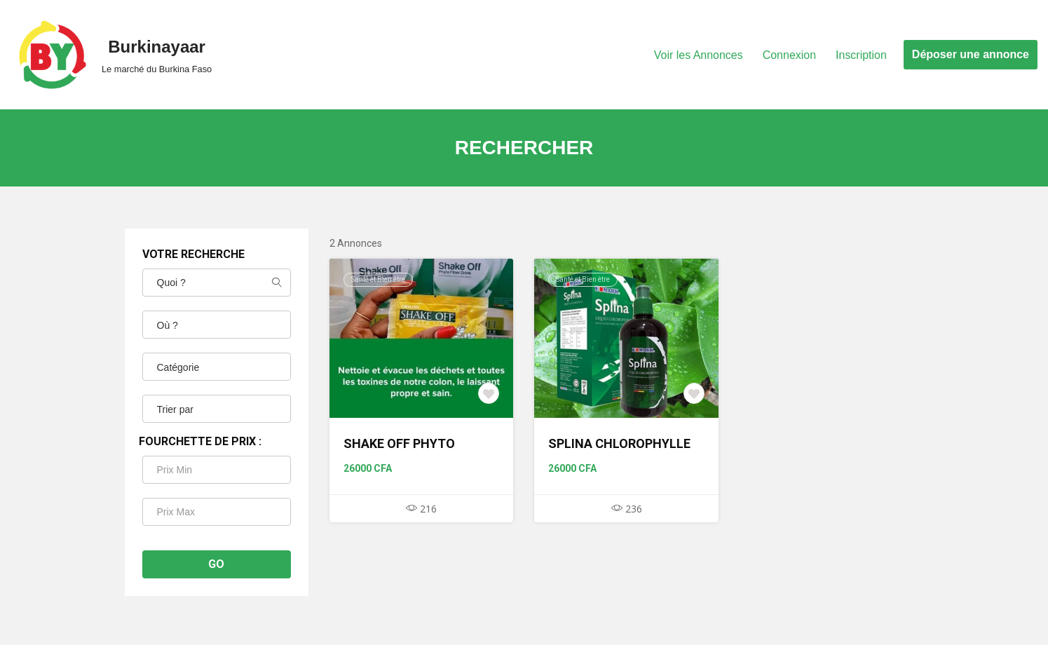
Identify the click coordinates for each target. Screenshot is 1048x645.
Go (216, 564)
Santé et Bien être (378, 279)
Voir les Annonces (697, 55)
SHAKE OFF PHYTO (399, 443)
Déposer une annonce (970, 54)
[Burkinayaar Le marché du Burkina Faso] (111, 55)
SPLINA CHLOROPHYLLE (619, 443)
